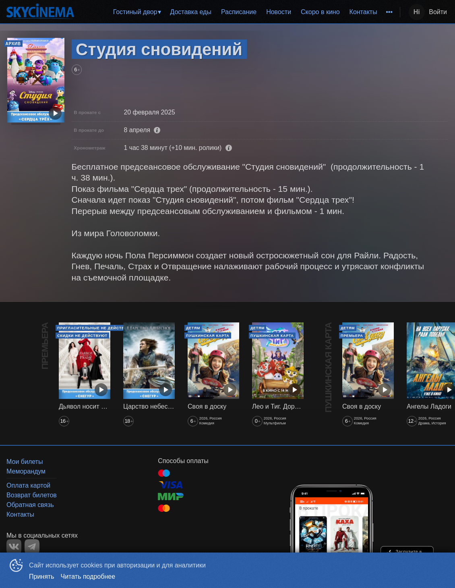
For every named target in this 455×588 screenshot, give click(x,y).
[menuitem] (136, 12)
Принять (41, 576)
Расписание (238, 11)
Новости (278, 11)
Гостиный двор (135, 11)
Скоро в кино (320, 11)
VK (13, 546)
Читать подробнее (88, 576)
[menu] (239, 12)
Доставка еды (190, 11)
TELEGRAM (32, 546)
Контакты (363, 11)
